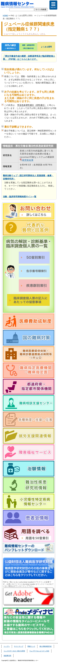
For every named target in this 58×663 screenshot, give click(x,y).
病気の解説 (10, 47)
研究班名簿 (27, 160)
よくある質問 (46, 47)
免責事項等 (7, 656)
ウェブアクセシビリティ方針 (39, 651)
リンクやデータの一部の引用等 (14, 651)
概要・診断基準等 (28, 47)
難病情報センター (19, 5)
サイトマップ (18, 646)
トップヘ (7, 646)
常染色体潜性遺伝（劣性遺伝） (31, 105)
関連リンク (31, 646)
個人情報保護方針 (46, 646)
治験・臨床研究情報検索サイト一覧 (19, 196)
